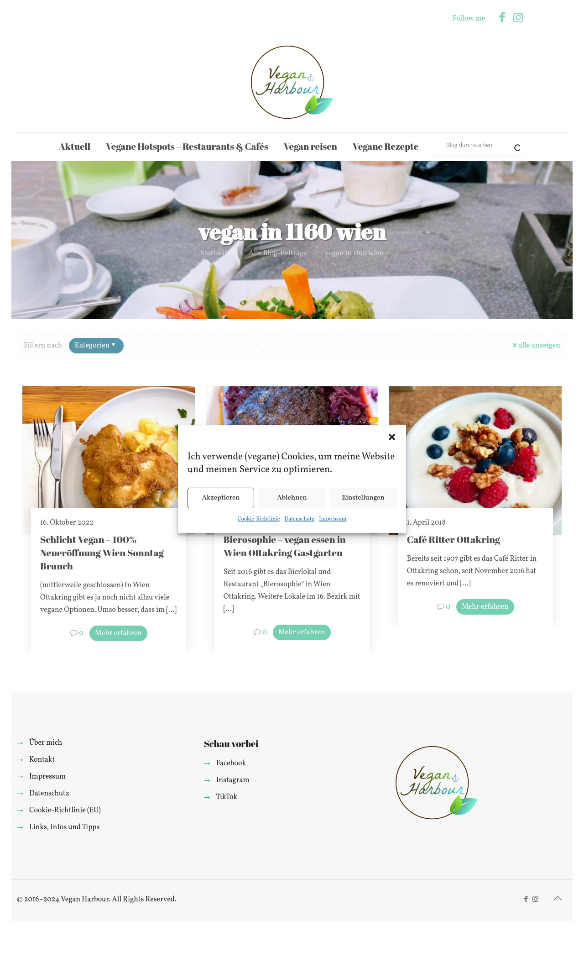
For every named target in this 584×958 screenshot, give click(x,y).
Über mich (45, 743)
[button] (391, 437)
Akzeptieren (221, 498)
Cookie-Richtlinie (259, 519)
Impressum (332, 519)
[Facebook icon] (502, 18)
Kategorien (95, 346)
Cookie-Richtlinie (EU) (65, 810)
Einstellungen (363, 498)
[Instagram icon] (518, 18)
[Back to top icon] (557, 899)
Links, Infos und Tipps (64, 827)
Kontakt (42, 760)
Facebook (231, 763)
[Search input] (475, 144)
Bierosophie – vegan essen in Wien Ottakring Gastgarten (285, 546)
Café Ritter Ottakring (453, 539)
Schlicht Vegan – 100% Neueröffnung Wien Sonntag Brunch (102, 552)
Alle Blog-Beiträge (278, 253)
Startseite (215, 253)
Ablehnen (292, 498)
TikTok (226, 797)
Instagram (233, 780)
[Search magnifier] (513, 144)
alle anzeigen (535, 346)
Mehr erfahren (118, 633)
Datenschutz (299, 519)
